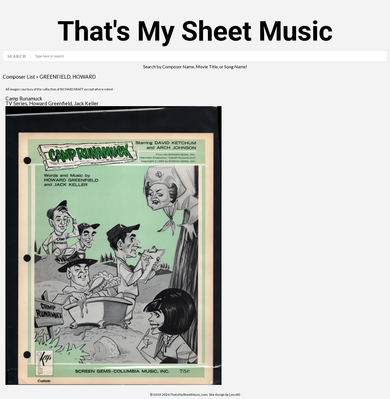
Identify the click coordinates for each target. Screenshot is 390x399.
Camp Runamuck (23, 99)
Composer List (19, 77)
